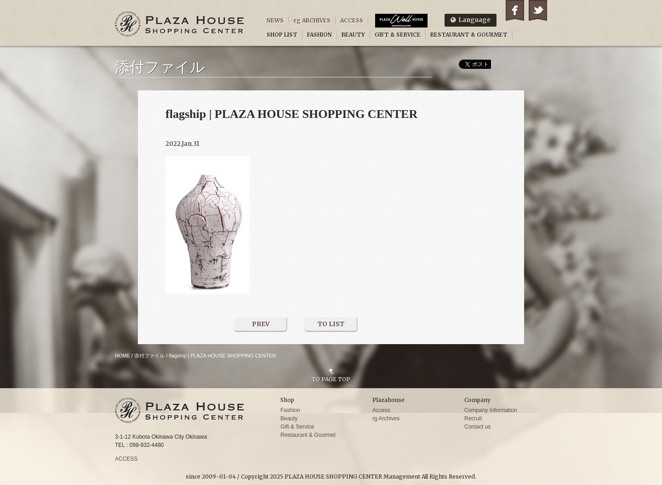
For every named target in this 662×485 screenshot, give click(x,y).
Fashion (290, 410)
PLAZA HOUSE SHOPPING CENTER (180, 24)
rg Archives (385, 418)
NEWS (275, 20)
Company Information (490, 410)
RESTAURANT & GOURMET (469, 34)
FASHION (319, 34)
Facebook (515, 10)
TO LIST (331, 324)
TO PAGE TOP (331, 379)
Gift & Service (297, 427)
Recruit (473, 418)
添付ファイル (149, 355)
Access (381, 410)
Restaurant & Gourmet (308, 435)
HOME (122, 355)
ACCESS (351, 20)
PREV (261, 324)
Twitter (538, 10)
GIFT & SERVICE (398, 34)
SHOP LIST (282, 34)
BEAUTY (353, 34)
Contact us (477, 427)
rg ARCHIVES (312, 20)
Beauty (288, 418)
